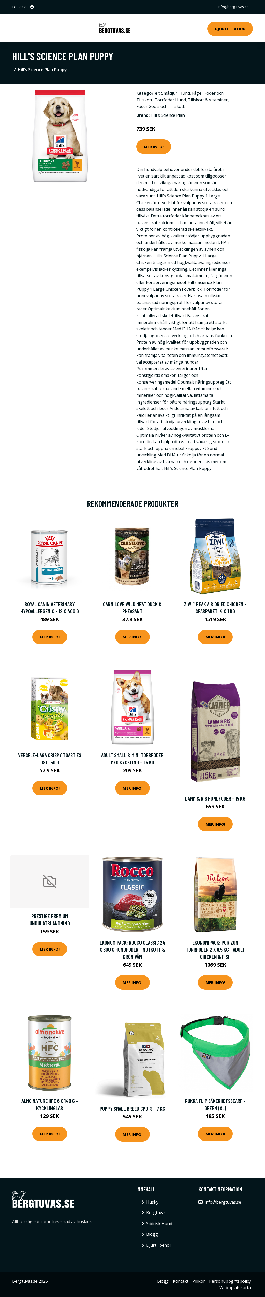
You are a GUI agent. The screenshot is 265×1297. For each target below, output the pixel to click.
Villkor (199, 1281)
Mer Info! (154, 146)
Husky (152, 1202)
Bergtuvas (156, 1213)
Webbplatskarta (235, 1288)
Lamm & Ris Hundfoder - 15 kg (215, 798)
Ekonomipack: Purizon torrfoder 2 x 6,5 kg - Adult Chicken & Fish (215, 949)
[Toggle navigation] (19, 28)
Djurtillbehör (230, 28)
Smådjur (169, 93)
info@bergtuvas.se (233, 6)
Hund (184, 93)
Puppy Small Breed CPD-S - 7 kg (132, 1108)
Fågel (197, 93)
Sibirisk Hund (159, 1223)
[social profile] (32, 7)
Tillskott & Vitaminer (208, 100)
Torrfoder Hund (170, 100)
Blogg (152, 1234)
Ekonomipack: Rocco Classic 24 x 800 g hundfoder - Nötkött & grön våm (132, 949)
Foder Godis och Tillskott (160, 106)
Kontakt (180, 1281)
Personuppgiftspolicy (230, 1281)
